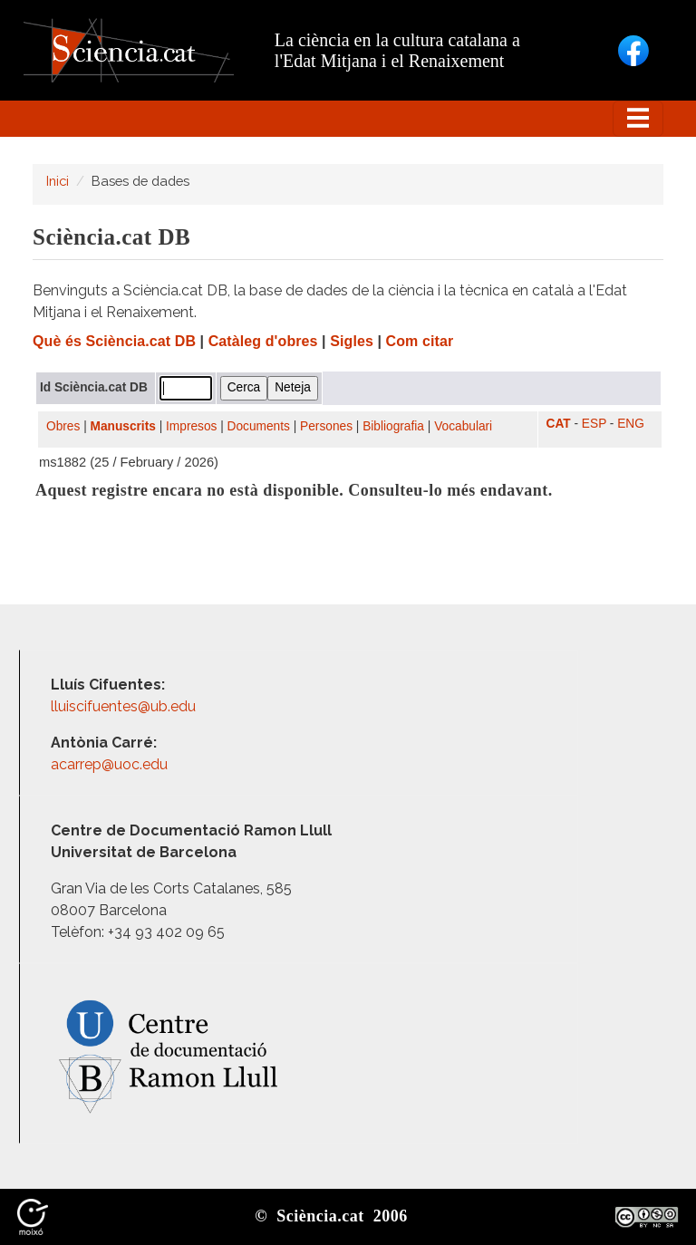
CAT (558, 423)
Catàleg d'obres (263, 341)
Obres (63, 426)
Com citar (420, 341)
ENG (630, 423)
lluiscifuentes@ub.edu (125, 706)
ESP (594, 423)
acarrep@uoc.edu (109, 764)
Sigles (351, 341)
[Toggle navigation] (638, 119)
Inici (57, 180)
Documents (258, 426)
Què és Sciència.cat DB (114, 341)
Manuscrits (123, 426)
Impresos (191, 426)
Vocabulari (463, 426)
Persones (326, 426)
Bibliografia (393, 426)
